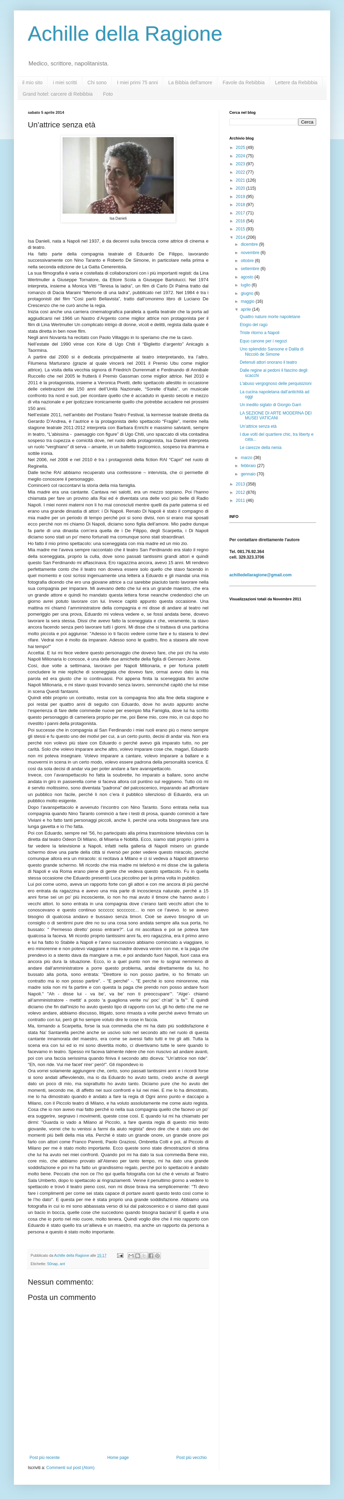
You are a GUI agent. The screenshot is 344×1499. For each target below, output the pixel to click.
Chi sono (97, 82)
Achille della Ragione (125, 33)
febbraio (249, 465)
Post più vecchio (192, 1457)
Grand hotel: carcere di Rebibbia (58, 94)
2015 (241, 229)
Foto (108, 94)
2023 (241, 163)
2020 (241, 188)
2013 (241, 484)
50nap (52, 1264)
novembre (251, 252)
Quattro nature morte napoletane (270, 316)
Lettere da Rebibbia (296, 82)
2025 (241, 147)
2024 (241, 155)
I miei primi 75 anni (137, 82)
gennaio (249, 474)
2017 (241, 213)
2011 (241, 500)
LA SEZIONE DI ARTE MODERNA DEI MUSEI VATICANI (276, 415)
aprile (246, 309)
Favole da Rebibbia (244, 82)
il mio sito (32, 82)
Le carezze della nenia (260, 447)
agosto (247, 277)
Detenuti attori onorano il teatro (268, 362)
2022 (241, 172)
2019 (241, 196)
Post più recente (45, 1457)
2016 (241, 221)
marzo (247, 457)
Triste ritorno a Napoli (259, 332)
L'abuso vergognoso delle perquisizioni (275, 383)
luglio (246, 285)
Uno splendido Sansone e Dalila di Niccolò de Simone (271, 351)
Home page (118, 1457)
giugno (247, 293)
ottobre (248, 260)
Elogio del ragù (254, 324)
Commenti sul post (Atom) (70, 1467)
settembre (251, 268)
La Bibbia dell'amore (190, 82)
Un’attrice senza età (258, 426)
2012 (241, 492)
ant (62, 1264)
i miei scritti (65, 82)
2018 (241, 204)
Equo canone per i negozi (263, 341)
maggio (248, 301)
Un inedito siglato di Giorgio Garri (270, 404)
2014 (241, 237)
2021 (241, 180)
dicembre (250, 244)
